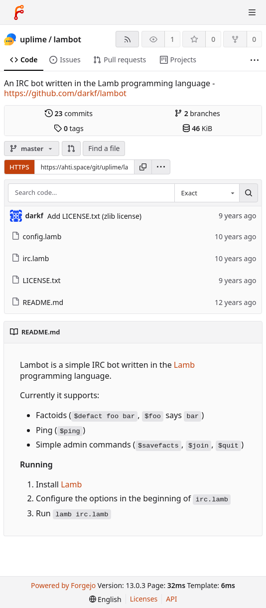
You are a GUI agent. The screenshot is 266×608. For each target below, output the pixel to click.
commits (69, 113)
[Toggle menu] (252, 12)
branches (197, 113)
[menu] (160, 166)
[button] (71, 148)
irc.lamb (30, 258)
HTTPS (19, 166)
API (171, 599)
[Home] (19, 12)
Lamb (184, 364)
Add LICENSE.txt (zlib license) (94, 216)
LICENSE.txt (36, 280)
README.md (37, 302)
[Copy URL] (143, 166)
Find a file (104, 148)
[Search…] (248, 192)
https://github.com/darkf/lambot (65, 93)
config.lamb (36, 236)
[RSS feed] (127, 39)
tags (68, 128)
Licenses (144, 599)
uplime (33, 39)
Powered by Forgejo (63, 585)
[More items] (254, 60)
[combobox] (206, 192)
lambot (67, 39)
